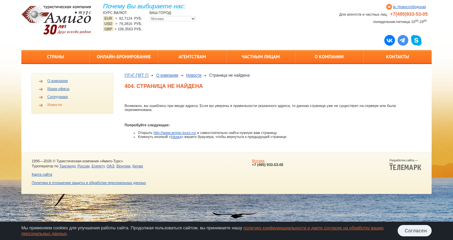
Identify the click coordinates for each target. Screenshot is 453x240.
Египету (98, 166)
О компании (329, 57)
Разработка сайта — (405, 165)
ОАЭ (110, 166)
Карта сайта (42, 174)
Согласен (416, 230)
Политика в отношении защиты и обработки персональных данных (89, 183)
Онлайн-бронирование (124, 57)
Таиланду (67, 166)
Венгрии (123, 166)
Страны (55, 57)
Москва (258, 161)
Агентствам (192, 57)
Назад (176, 137)
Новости (54, 104)
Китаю (137, 166)
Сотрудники (57, 96)
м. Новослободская (409, 7)
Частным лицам (261, 57)
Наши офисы (58, 88)
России (83, 166)
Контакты (397, 57)
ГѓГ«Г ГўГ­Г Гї (137, 75)
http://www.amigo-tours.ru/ (174, 133)
